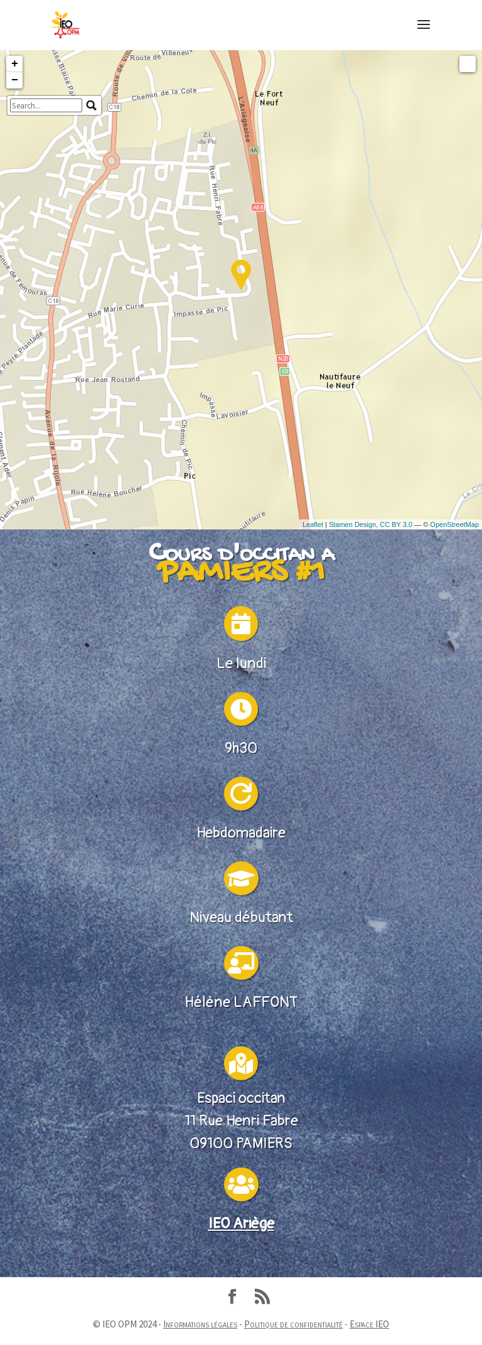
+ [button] (14, 134)
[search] (46, 176)
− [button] (14, 151)
